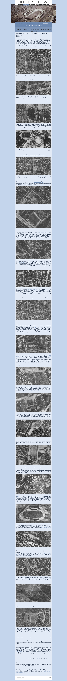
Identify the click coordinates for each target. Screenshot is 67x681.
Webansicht (49, 678)
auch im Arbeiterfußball (43, 232)
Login (50, 677)
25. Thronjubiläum (21, 262)
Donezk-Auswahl (19, 651)
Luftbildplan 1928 (22, 669)
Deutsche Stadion (20, 496)
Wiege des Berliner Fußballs (30, 39)
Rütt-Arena (42, 150)
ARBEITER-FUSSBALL (33, 2)
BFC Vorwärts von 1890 (32, 289)
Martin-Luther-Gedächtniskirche (36, 390)
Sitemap (23, 677)
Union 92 (35, 327)
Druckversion (18, 677)
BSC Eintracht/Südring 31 (38, 182)
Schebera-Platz (38, 658)
